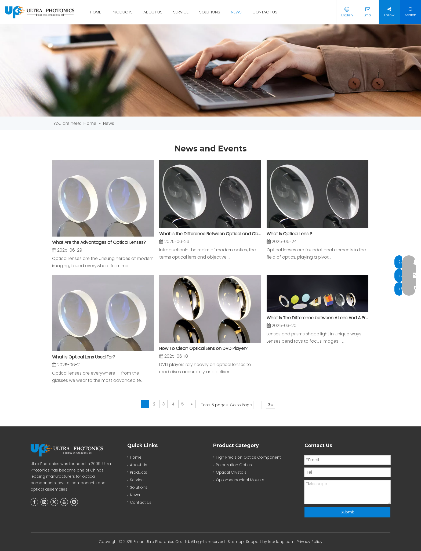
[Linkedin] (44, 502)
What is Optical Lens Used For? (83, 357)
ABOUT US (152, 12)
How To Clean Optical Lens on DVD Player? (203, 348)
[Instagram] (74, 502)
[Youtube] (64, 502)
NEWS (236, 12)
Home (135, 457)
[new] (210, 70)
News (135, 495)
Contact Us (140, 502)
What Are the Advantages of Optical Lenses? (99, 242)
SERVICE (180, 12)
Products (138, 472)
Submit (347, 512)
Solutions (138, 487)
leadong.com (281, 541)
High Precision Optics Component (248, 457)
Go (270, 404)
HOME (95, 12)
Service (137, 480)
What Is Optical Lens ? (289, 234)
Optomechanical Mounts (240, 480)
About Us (138, 464)
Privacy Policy (309, 541)
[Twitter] (54, 502)
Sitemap (236, 541)
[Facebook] (34, 502)
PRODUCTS (122, 12)
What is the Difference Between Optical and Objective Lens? (210, 234)
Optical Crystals (231, 472)
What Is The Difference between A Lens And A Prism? (317, 318)
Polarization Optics (234, 464)
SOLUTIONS (209, 12)
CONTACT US (264, 12)
